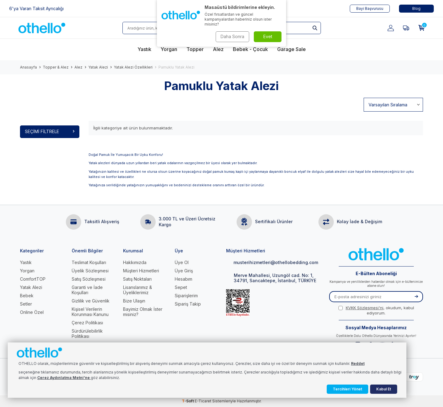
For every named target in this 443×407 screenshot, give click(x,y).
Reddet (358, 363)
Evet (267, 36)
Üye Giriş (184, 270)
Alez (78, 67)
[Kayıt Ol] (416, 296)
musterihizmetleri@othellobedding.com (272, 262)
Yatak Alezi (98, 67)
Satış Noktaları (137, 279)
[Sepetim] (421, 28)
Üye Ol (182, 262)
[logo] (41, 28)
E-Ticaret (203, 401)
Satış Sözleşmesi (89, 279)
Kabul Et (383, 389)
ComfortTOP (33, 279)
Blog (416, 8)
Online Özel (32, 312)
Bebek (27, 295)
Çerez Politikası (87, 322)
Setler (26, 303)
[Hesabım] (391, 28)
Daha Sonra (232, 36)
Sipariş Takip (188, 303)
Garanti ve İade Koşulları (87, 290)
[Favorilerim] (406, 28)
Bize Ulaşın (134, 300)
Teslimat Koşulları (89, 262)
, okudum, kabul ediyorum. (376, 310)
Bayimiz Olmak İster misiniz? (142, 311)
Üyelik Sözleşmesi (90, 270)
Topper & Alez (56, 67)
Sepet (181, 287)
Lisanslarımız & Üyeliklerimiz (137, 290)
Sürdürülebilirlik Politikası (87, 333)
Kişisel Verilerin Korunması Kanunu (90, 311)
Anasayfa (28, 67)
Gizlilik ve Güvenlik (91, 300)
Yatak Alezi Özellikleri (133, 67)
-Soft (188, 401)
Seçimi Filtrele (49, 131)
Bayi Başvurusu (369, 8)
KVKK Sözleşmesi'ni (364, 307)
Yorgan (27, 270)
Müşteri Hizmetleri (141, 270)
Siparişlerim (186, 295)
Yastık (26, 262)
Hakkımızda (134, 262)
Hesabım (183, 279)
